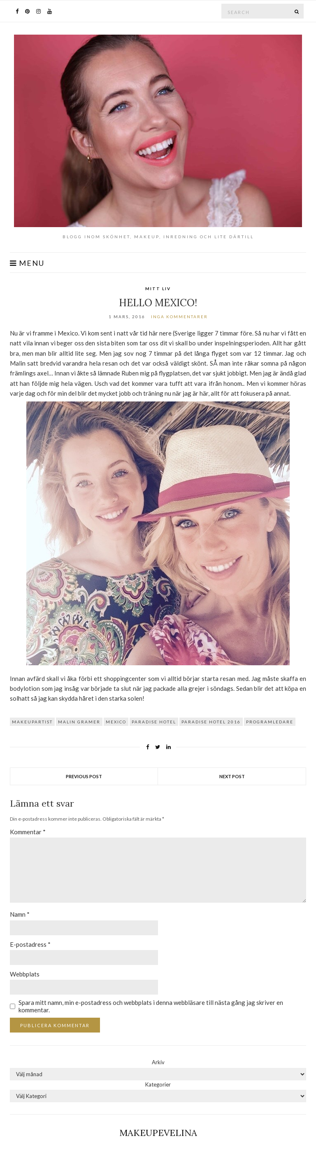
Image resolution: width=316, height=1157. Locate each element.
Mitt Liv (158, 288)
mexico (116, 721)
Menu (27, 263)
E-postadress (30, 944)
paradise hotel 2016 (211, 721)
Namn (20, 914)
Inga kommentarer (179, 316)
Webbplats (25, 974)
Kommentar (28, 831)
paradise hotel (154, 721)
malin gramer (79, 721)
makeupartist (32, 721)
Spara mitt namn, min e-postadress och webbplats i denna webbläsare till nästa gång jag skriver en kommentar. (151, 1006)
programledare (269, 721)
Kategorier (158, 1084)
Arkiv (158, 1062)
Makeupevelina (158, 1132)
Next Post (232, 776)
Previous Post (84, 776)
